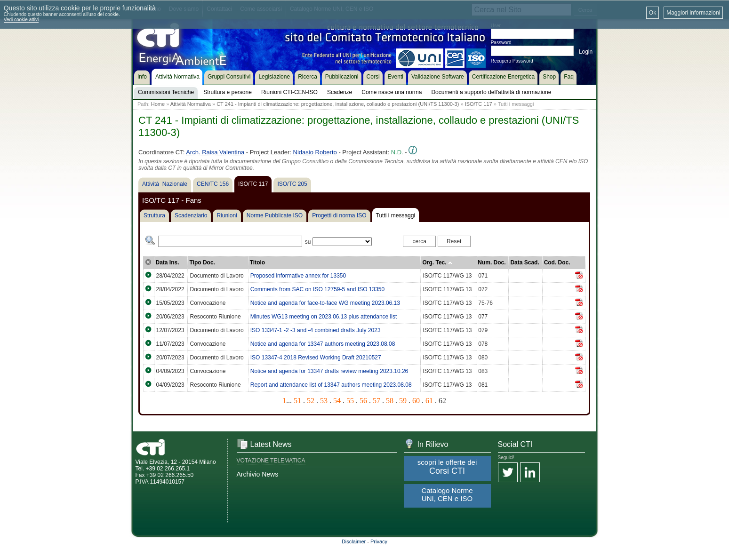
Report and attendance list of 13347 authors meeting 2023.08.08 (331, 385)
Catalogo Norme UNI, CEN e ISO (447, 494)
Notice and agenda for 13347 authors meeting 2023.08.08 (322, 344)
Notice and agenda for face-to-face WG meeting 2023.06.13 (325, 303)
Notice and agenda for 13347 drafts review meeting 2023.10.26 (329, 371)
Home (158, 104)
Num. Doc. (491, 262)
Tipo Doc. (202, 262)
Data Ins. (167, 262)
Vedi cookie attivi (21, 19)
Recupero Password (512, 61)
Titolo (257, 262)
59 (403, 401)
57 (376, 401)
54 (337, 401)
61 (429, 401)
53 (324, 401)
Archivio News (258, 474)
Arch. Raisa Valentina (215, 152)
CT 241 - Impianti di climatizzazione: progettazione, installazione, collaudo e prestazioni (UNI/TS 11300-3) (337, 104)
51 (297, 401)
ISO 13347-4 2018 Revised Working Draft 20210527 (315, 357)
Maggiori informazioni (693, 12)
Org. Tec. (437, 262)
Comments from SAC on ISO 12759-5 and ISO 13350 (317, 289)
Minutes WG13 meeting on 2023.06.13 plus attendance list (323, 316)
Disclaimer (354, 541)
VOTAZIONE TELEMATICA (271, 460)
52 (310, 401)
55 (350, 401)
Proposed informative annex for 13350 (298, 275)
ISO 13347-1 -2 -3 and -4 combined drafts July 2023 (315, 330)
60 (416, 401)
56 (363, 401)
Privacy (378, 541)
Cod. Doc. (557, 262)
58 (389, 401)
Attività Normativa (190, 104)
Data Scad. (524, 262)
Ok (652, 12)
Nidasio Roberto (315, 152)
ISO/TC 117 (478, 104)
